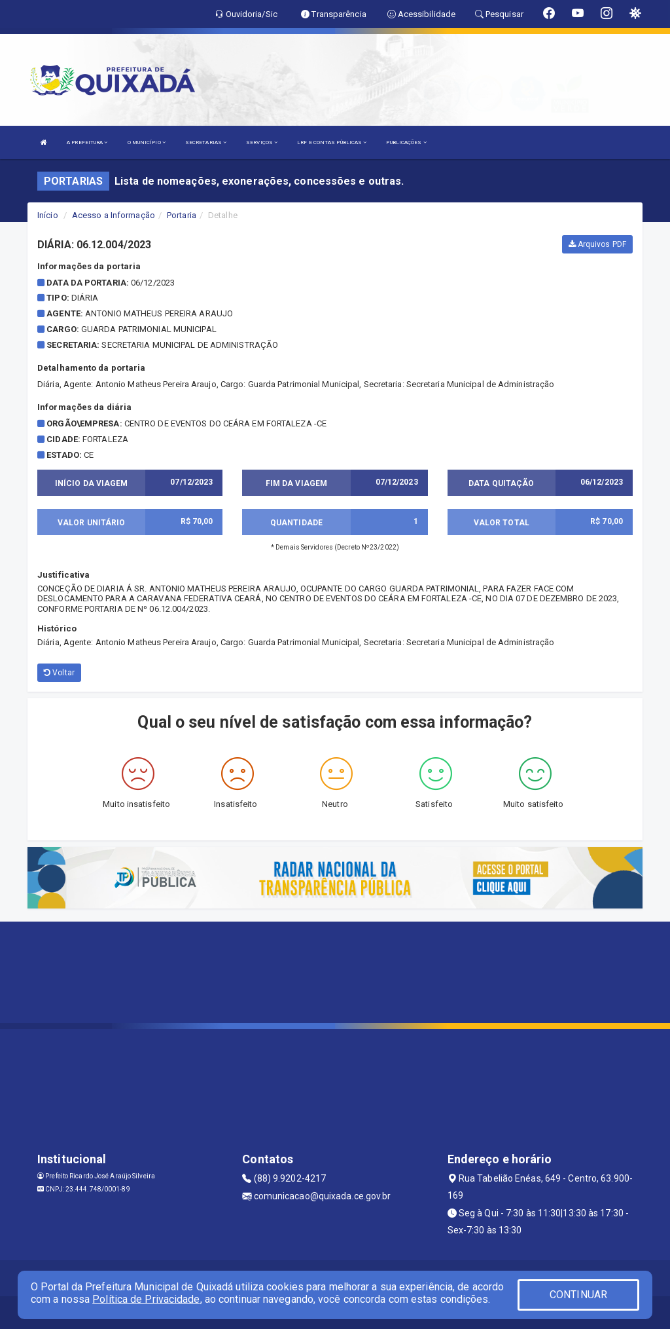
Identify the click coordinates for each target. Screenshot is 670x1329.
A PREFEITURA (87, 142)
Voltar (59, 672)
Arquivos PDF (597, 244)
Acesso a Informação (113, 215)
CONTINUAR (578, 1294)
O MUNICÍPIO (147, 142)
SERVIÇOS (261, 142)
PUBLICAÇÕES (406, 142)
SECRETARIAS (205, 142)
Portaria (181, 215)
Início (47, 215)
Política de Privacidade (146, 1299)
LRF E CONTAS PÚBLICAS (331, 142)
